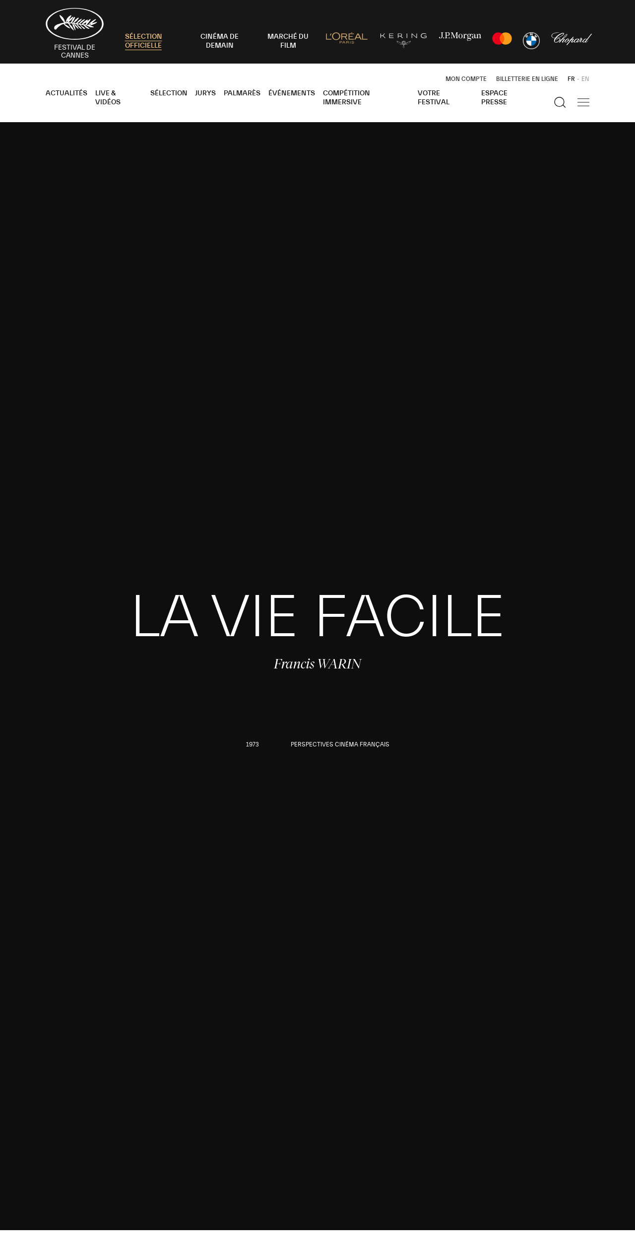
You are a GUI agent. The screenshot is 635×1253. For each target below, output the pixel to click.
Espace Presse (494, 97)
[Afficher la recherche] (560, 102)
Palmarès (242, 93)
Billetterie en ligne (527, 78)
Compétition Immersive (346, 97)
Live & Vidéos (108, 97)
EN (585, 78)
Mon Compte (466, 78)
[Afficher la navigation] (583, 102)
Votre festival (433, 97)
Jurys (205, 93)
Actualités (66, 93)
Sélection (169, 93)
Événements (291, 93)
